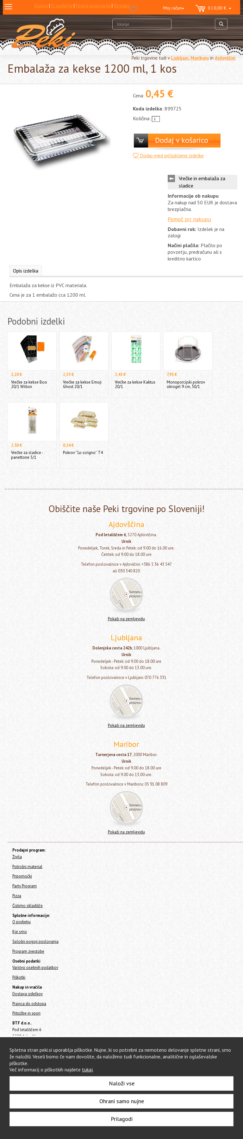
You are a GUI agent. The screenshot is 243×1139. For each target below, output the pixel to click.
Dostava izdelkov (27, 994)
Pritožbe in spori (26, 1013)
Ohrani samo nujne (121, 1101)
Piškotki (18, 977)
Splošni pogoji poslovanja (35, 941)
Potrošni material (27, 866)
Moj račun (173, 8)
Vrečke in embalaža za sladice (202, 182)
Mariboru (199, 58)
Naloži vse (121, 1083)
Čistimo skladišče (27, 905)
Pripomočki (22, 876)
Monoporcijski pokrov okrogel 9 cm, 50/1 (186, 384)
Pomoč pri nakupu (189, 219)
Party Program (24, 886)
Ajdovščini (225, 58)
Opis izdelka (25, 270)
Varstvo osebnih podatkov (35, 967)
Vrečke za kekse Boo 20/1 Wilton (29, 384)
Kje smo (19, 931)
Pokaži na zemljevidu (126, 619)
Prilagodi (122, 1119)
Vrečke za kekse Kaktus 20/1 (135, 384)
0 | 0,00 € (213, 8)
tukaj (87, 1069)
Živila (17, 856)
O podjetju (21, 922)
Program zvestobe (28, 951)
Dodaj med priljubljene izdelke (168, 155)
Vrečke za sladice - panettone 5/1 (27, 455)
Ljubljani (180, 58)
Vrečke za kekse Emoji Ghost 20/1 (82, 384)
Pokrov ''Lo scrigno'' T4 (83, 452)
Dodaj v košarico (181, 140)
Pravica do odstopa (29, 1003)
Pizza (16, 896)
